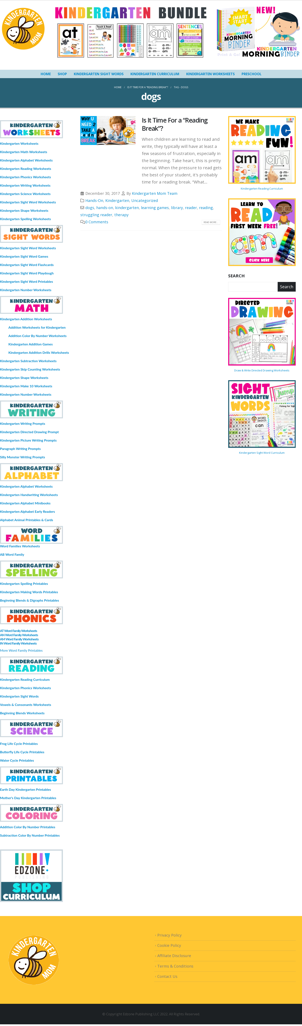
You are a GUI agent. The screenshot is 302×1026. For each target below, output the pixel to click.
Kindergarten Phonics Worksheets (25, 177)
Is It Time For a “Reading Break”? (175, 124)
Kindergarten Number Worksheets (25, 290)
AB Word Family (12, 554)
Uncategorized (144, 200)
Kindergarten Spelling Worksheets (25, 219)
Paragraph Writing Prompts (20, 449)
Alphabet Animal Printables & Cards (26, 520)
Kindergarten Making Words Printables (29, 592)
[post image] (108, 130)
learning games (155, 207)
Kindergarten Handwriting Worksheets (29, 495)
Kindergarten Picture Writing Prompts (28, 440)
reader (191, 207)
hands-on (104, 207)
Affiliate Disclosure (174, 955)
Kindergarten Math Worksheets (23, 152)
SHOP (62, 74)
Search (236, 276)
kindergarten (127, 207)
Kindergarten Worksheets (210, 74)
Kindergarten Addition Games (30, 344)
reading (206, 207)
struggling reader (96, 214)
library (177, 207)
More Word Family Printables (21, 650)
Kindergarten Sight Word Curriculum (262, 453)
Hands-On (94, 200)
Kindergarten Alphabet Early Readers (27, 511)
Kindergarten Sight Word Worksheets (28, 202)
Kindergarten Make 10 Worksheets (26, 386)
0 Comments (96, 221)
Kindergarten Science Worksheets (25, 194)
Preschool (252, 74)
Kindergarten (117, 200)
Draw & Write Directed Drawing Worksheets (261, 370)
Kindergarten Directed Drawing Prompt (29, 432)
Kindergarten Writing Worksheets (25, 185)
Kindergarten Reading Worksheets (25, 169)
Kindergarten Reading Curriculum (262, 188)
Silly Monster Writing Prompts (22, 457)
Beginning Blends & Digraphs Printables (29, 600)
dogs (89, 207)
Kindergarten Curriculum (154, 74)
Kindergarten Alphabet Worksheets (26, 160)
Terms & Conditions (175, 966)
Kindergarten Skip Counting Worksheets (30, 369)
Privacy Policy (169, 935)
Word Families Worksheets (20, 546)
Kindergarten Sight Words (99, 74)
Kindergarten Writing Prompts (22, 423)
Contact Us (167, 976)
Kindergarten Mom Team (154, 193)
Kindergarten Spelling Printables (24, 583)
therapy (121, 214)
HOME (46, 74)
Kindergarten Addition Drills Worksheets (38, 352)
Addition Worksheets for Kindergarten (37, 327)
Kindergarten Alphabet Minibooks (25, 503)
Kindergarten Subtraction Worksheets (28, 361)
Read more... (211, 222)
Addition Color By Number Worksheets (37, 336)
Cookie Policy (169, 945)
